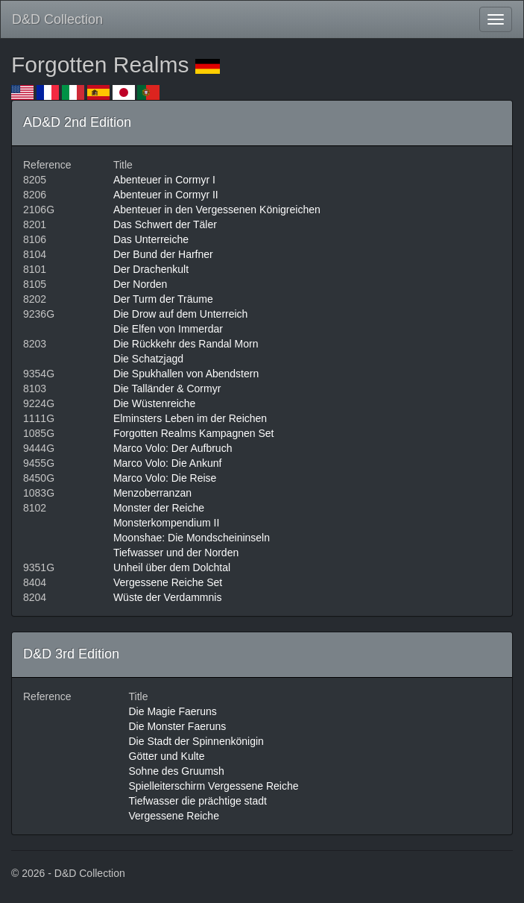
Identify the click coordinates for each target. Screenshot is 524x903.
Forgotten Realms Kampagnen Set (193, 433)
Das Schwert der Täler (165, 224)
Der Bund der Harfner (163, 254)
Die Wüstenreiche (154, 403)
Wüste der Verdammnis (167, 597)
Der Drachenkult (151, 269)
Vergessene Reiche (174, 816)
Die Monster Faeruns (178, 726)
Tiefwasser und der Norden (176, 553)
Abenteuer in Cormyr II (165, 195)
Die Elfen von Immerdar (168, 329)
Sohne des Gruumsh (176, 771)
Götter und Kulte (167, 756)
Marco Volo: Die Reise (165, 478)
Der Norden (140, 284)
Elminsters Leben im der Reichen (190, 418)
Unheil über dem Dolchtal (171, 567)
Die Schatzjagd (148, 359)
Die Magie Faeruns (173, 711)
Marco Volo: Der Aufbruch (173, 448)
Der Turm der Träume (163, 299)
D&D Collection (57, 19)
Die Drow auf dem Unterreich (180, 314)
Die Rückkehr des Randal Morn (186, 344)
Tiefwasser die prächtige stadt (198, 801)
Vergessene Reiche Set (167, 582)
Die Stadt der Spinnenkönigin (196, 741)
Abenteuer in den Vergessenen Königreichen (217, 209)
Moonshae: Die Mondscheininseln (191, 538)
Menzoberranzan (152, 493)
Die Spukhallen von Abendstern (186, 374)
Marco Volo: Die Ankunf (167, 463)
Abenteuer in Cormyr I (164, 180)
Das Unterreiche (151, 239)
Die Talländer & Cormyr (167, 388)
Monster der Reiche (158, 508)
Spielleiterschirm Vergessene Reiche (214, 786)
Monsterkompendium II (166, 523)
